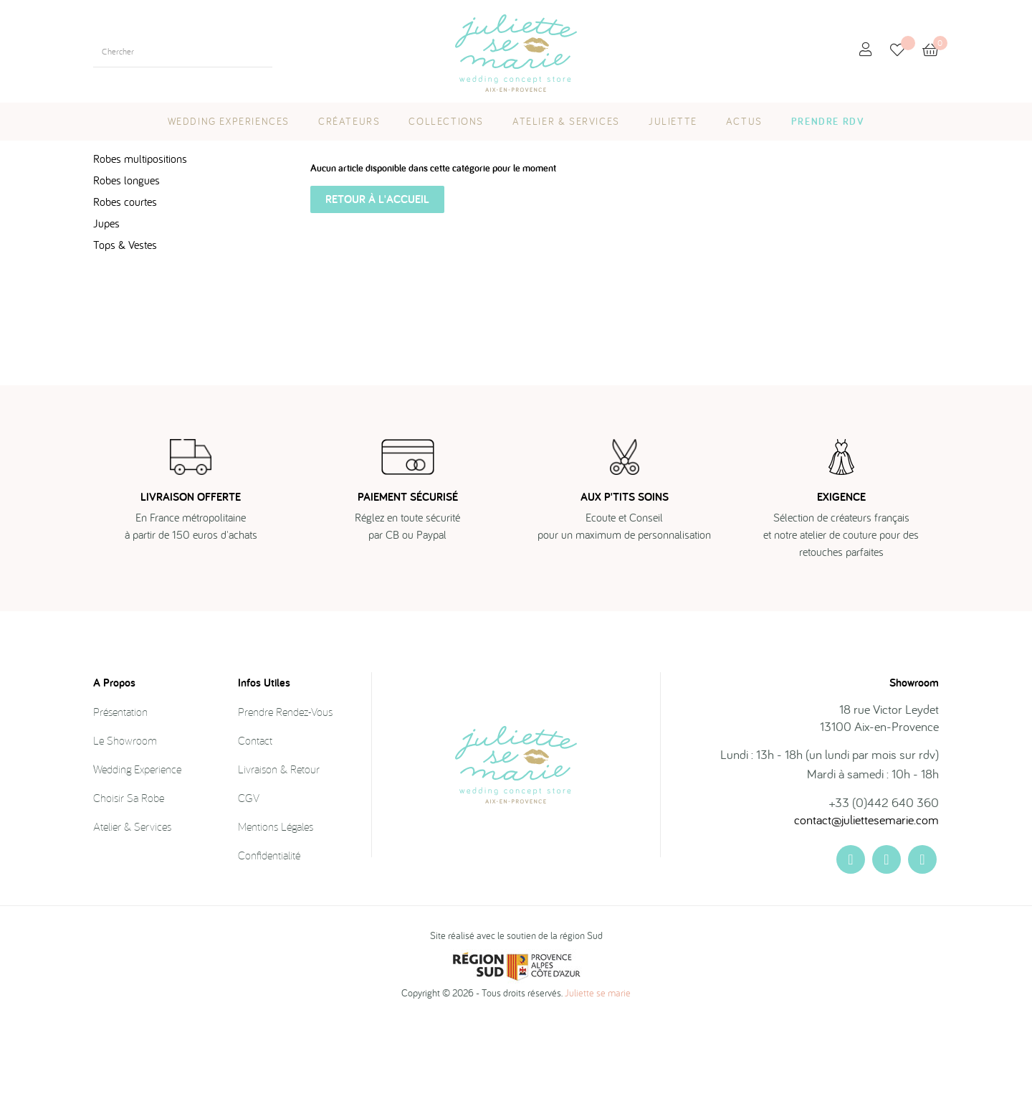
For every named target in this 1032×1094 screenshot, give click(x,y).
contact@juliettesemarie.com (866, 890)
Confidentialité (269, 926)
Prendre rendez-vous (285, 782)
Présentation (120, 782)
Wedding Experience (137, 840)
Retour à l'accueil (377, 270)
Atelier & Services (132, 897)
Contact (255, 811)
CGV (248, 869)
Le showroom (125, 811)
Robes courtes (125, 272)
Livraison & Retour (279, 840)
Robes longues (126, 251)
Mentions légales (275, 897)
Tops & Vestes (125, 315)
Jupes (106, 294)
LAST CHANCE (132, 192)
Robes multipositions (140, 229)
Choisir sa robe (128, 869)
